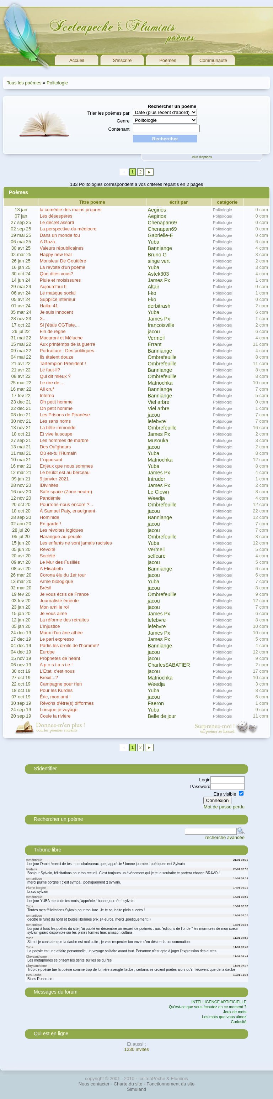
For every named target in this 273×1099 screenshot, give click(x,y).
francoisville (161, 325)
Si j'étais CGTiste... (59, 325)
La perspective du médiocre (68, 228)
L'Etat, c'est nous (57, 671)
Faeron (156, 703)
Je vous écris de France (64, 594)
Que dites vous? (56, 273)
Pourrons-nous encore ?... (66, 504)
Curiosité (238, 1022)
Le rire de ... (52, 382)
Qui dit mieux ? (55, 376)
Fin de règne (53, 331)
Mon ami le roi (54, 607)
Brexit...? (49, 677)
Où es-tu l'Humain (58, 453)
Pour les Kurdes (56, 690)
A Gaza (47, 241)
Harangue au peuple (61, 536)
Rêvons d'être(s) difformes (67, 703)
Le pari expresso (57, 639)
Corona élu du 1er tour (63, 575)
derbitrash (159, 306)
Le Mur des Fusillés (60, 562)
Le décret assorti (57, 222)
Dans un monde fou (60, 235)
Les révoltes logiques (61, 530)
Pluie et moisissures (60, 280)
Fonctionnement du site (170, 1084)
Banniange (160, 248)
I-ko (152, 293)
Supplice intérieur (57, 299)
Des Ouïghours (55, 446)
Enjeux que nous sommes (66, 466)
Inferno (47, 395)
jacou (154, 331)
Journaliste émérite (59, 600)
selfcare (157, 556)
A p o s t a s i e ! (56, 664)
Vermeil (156, 338)
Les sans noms (55, 421)
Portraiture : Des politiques (67, 350)
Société (47, 555)
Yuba (154, 242)
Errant (155, 344)
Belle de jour (162, 716)
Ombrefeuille (162, 357)
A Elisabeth (51, 568)
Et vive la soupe (56, 434)
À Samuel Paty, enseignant (67, 511)
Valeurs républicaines (62, 248)
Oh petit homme (56, 402)
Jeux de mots (234, 1012)
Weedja (156, 498)
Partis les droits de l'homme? (69, 645)
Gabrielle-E (160, 235)
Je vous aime (53, 613)
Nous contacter (94, 1084)
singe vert (159, 261)
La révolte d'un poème (62, 267)
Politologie (57, 82)
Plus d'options (202, 157)
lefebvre (157, 421)
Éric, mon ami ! (55, 696)
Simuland (136, 1089)
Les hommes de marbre (64, 440)
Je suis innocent (56, 312)
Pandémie (50, 498)
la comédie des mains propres (70, 209)
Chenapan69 (162, 222)
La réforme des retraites (64, 620)
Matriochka (160, 383)
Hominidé (49, 517)
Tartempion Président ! (63, 363)
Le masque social (58, 293)
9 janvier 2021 (54, 478)
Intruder (156, 479)
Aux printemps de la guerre (67, 344)
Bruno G (157, 254)
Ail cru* (47, 389)
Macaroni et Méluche (61, 337)
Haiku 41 (49, 305)
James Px (159, 280)
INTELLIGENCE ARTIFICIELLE (219, 1002)
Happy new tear (56, 254)
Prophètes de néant (60, 658)
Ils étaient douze (57, 357)
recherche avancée (225, 837)
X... (43, 318)
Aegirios (157, 210)
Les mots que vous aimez (224, 1017)
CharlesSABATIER (169, 665)
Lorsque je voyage (58, 709)
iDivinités (49, 485)
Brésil (46, 587)
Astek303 (158, 274)
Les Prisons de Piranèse (65, 414)
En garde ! (50, 523)
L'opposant (51, 459)
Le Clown (158, 492)
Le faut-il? (50, 370)
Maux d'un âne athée (61, 632)
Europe (47, 652)
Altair (154, 287)
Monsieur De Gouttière (63, 261)
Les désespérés (56, 216)
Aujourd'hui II (53, 286)
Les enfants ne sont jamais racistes (76, 543)
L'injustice (50, 626)
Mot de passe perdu (224, 806)
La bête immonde (57, 427)
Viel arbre (159, 402)
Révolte (47, 549)
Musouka (158, 440)
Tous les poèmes (24, 82)
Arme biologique (56, 581)
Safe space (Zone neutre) (66, 491)
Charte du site (128, 1084)
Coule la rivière (55, 716)
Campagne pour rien (61, 684)
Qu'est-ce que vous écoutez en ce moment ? (207, 1007)
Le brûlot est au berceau (65, 472)
